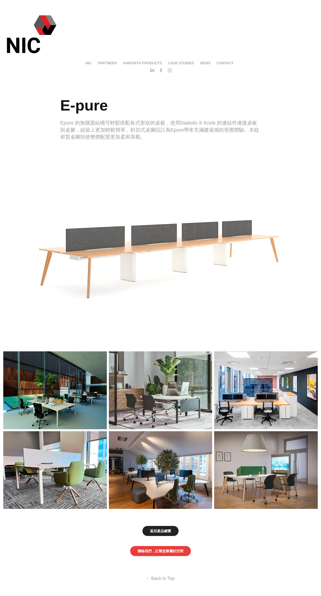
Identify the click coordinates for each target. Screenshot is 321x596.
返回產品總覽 (160, 531)
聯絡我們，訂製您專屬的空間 (160, 551)
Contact (225, 63)
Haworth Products (142, 63)
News (205, 63)
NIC (89, 63)
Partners (107, 63)
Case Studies (181, 63)
